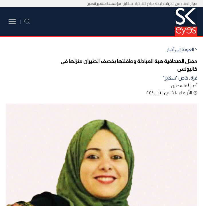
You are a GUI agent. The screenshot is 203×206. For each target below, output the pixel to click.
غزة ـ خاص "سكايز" (180, 78)
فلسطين (179, 85)
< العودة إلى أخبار (182, 49)
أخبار (193, 85)
